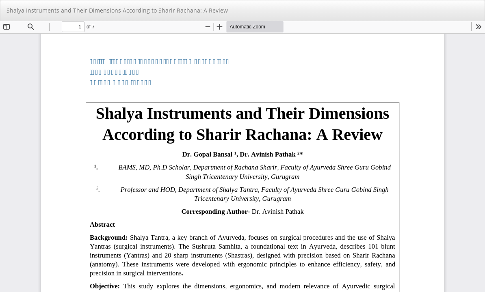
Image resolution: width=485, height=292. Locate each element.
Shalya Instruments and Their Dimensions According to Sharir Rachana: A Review (117, 10)
